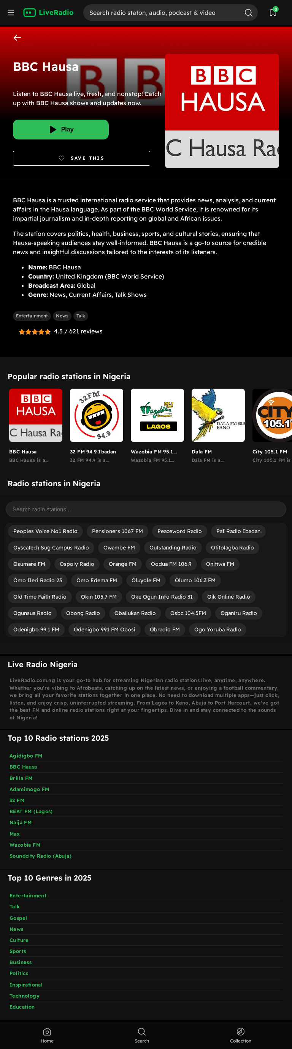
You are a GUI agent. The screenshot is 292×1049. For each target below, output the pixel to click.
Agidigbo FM (26, 756)
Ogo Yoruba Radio (217, 629)
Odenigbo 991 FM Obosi (104, 629)
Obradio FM (165, 629)
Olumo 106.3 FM (195, 580)
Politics (19, 973)
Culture (19, 940)
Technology (25, 996)
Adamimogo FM (29, 789)
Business (21, 962)
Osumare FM (29, 564)
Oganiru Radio (239, 613)
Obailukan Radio (135, 613)
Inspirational (26, 985)
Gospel (18, 918)
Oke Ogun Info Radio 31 (162, 596)
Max (15, 834)
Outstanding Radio (173, 547)
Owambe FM (119, 547)
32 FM (17, 800)
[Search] (161, 12)
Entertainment (32, 316)
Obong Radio (83, 613)
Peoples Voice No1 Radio (45, 531)
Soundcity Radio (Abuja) (40, 856)
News (62, 316)
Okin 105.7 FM (99, 596)
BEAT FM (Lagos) (31, 811)
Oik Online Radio (228, 596)
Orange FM (122, 564)
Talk (80, 316)
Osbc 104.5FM (188, 613)
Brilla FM (21, 778)
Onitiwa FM (220, 564)
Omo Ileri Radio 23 (37, 580)
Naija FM (21, 822)
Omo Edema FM (96, 580)
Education (22, 1007)
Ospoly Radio (77, 564)
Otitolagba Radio (232, 547)
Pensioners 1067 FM (117, 531)
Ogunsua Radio (32, 613)
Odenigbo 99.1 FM (36, 629)
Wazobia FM (25, 845)
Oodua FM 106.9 (171, 564)
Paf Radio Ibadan (238, 531)
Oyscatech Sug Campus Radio (51, 547)
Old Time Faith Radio (40, 596)
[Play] (61, 129)
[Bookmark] (81, 158)
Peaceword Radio (179, 531)
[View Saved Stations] (273, 12)
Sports (18, 951)
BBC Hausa (23, 767)
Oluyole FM (146, 580)
